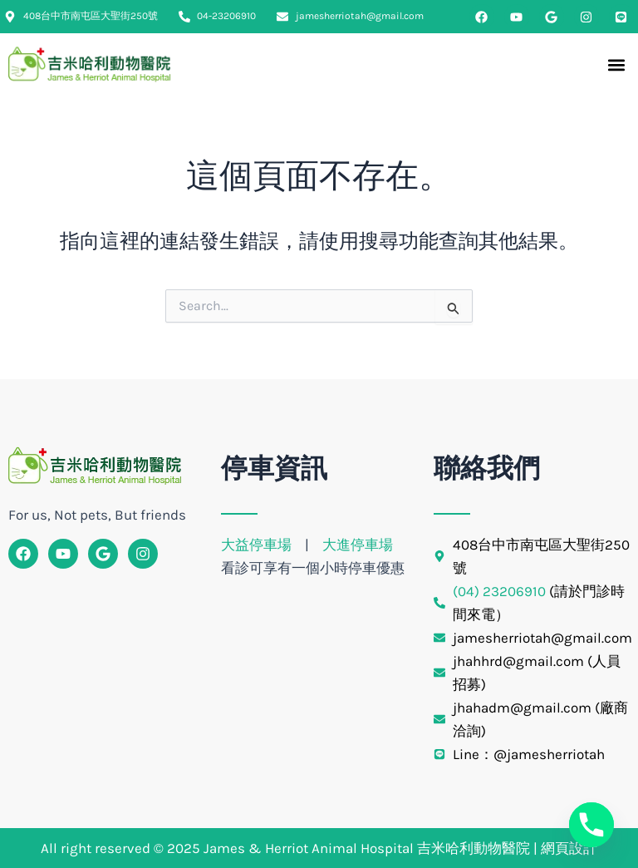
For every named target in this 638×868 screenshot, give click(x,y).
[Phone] (591, 824)
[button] (616, 65)
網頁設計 (569, 848)
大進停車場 (357, 544)
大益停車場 (258, 544)
